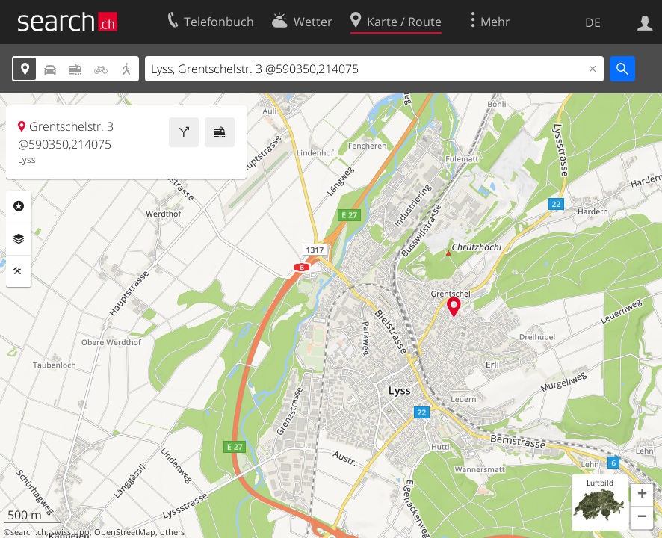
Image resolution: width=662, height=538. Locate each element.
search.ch (28, 532)
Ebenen (18, 239)
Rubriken (18, 206)
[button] (642, 495)
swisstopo (70, 532)
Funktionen (18, 271)
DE (593, 22)
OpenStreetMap (124, 532)
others (172, 532)
